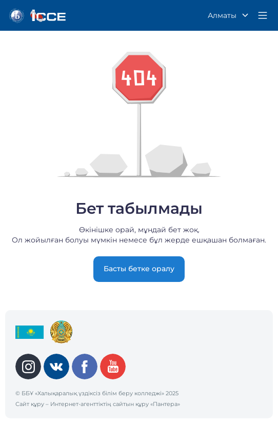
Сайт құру (29, 404)
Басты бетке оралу (139, 268)
